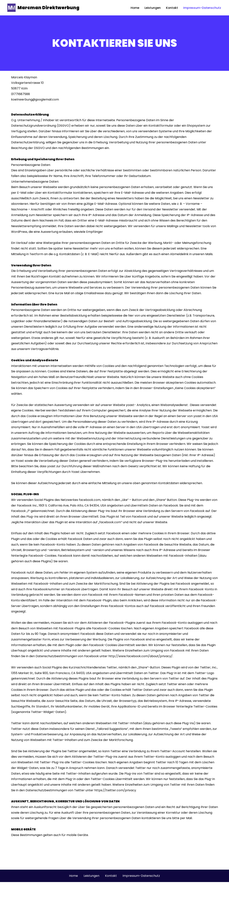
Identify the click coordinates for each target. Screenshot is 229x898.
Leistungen (152, 8)
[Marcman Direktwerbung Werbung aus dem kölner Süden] (43, 7)
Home (133, 8)
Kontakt (171, 8)
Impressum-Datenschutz (202, 8)
